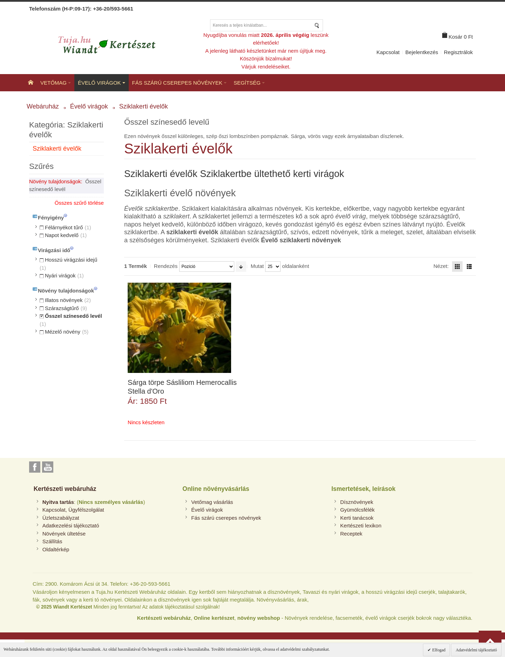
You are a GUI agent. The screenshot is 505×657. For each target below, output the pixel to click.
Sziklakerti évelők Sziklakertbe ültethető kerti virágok (234, 174)
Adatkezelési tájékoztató (70, 525)
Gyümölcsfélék (357, 510)
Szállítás (52, 541)
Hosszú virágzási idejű (71, 260)
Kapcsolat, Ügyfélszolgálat (73, 510)
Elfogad (438, 650)
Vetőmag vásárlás (212, 502)
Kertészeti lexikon (361, 525)
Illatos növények (64, 300)
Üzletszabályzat (60, 518)
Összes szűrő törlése (79, 203)
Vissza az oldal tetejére (490, 642)
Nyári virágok (60, 275)
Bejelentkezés (421, 52)
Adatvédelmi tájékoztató (476, 650)
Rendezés (166, 266)
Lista (469, 266)
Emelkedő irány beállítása (241, 266)
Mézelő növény (62, 332)
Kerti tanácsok (356, 518)
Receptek (351, 534)
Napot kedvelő (62, 235)
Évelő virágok (207, 510)
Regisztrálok (458, 52)
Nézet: (441, 266)
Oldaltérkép (55, 549)
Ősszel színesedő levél (73, 316)
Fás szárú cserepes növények (226, 518)
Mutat (257, 266)
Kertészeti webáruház (65, 488)
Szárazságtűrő (62, 308)
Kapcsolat (388, 52)
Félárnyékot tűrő (64, 227)
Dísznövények (356, 502)
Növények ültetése (64, 534)
